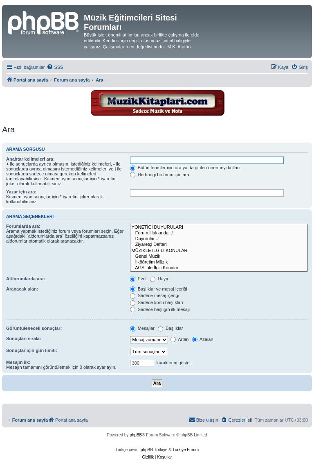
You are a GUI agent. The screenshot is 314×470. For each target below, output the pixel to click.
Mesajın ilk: (18, 362)
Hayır (159, 278)
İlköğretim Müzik (219, 262)
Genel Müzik (219, 256)
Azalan (202, 339)
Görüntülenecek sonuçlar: (34, 328)
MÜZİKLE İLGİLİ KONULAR (219, 251)
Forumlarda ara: (23, 226)
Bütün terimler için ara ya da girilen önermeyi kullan (185, 167)
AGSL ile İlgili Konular (219, 268)
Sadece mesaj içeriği (154, 295)
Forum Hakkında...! (219, 233)
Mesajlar (142, 328)
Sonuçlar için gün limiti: (31, 350)
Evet (138, 278)
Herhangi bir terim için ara (159, 174)
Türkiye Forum (186, 449)
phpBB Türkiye (154, 449)
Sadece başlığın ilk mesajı (160, 309)
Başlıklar (170, 328)
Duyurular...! (219, 239)
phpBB (136, 435)
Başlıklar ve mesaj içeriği (158, 288)
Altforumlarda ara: (25, 278)
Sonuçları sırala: (23, 338)
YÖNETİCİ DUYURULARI (219, 227)
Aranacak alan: (22, 288)
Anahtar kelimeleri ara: (30, 159)
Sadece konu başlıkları (156, 302)
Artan (179, 339)
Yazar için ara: (21, 191)
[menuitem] (55, 67)
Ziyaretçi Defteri (219, 244)
